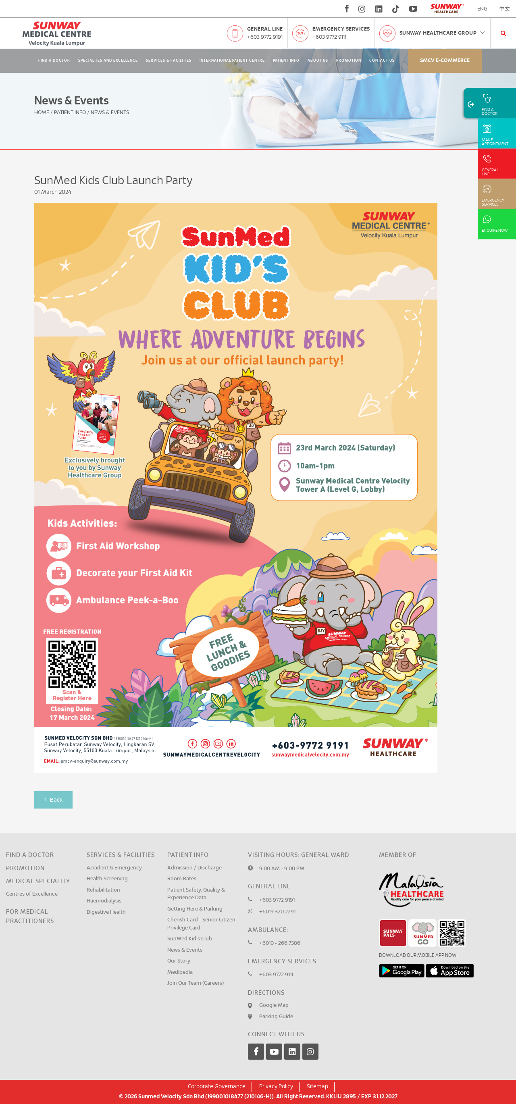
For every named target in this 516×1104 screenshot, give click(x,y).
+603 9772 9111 (329, 37)
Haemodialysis (104, 901)
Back (53, 799)
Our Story (178, 961)
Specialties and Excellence (108, 60)
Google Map (274, 1005)
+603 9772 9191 (265, 37)
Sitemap (317, 1086)
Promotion (348, 60)
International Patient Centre (232, 60)
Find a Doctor (30, 855)
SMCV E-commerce (445, 60)
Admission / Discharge (194, 868)
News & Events (184, 950)
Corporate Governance (217, 1086)
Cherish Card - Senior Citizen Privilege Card (201, 924)
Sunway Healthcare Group (442, 33)
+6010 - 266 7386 (279, 943)
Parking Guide (276, 1016)
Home (41, 112)
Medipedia (180, 972)
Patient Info (286, 60)
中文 (504, 9)
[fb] (347, 9)
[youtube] (414, 9)
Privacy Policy (276, 1086)
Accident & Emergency (114, 868)
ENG (482, 9)
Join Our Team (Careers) (195, 983)
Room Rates (181, 879)
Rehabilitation (103, 890)
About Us (318, 60)
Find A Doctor (54, 60)
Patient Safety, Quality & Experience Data (196, 894)
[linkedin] (378, 9)
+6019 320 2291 (277, 912)
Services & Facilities (168, 60)
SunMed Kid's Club (189, 939)
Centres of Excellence (32, 894)
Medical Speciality (38, 881)
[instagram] (362, 9)
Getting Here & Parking (195, 909)
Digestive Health (106, 912)
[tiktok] (395, 9)
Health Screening (107, 879)
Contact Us (382, 60)
